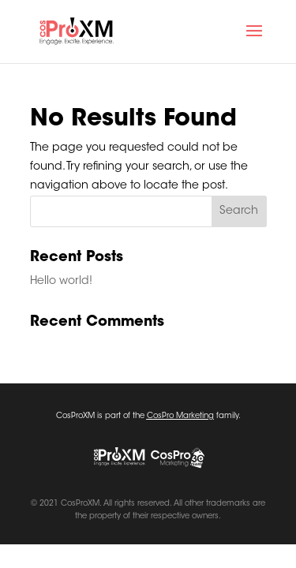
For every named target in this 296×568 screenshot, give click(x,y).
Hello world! (61, 281)
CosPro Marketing (180, 416)
